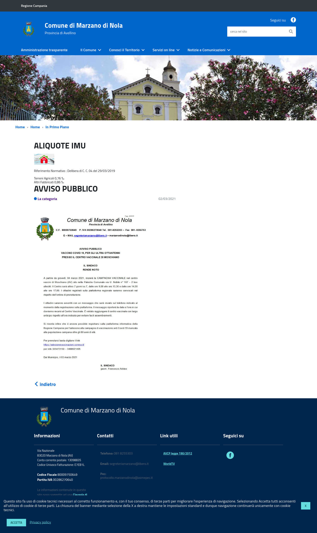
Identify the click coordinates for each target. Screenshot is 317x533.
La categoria (47, 198)
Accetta (16, 522)
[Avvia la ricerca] (291, 31)
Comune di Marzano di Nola (84, 28)
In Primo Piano (57, 127)
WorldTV (169, 463)
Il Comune (88, 50)
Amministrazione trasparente (44, 50)
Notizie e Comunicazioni (206, 50)
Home (20, 127)
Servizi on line (164, 50)
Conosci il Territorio (124, 50)
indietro (45, 384)
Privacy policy (40, 522)
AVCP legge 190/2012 (177, 453)
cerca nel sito (238, 31)
